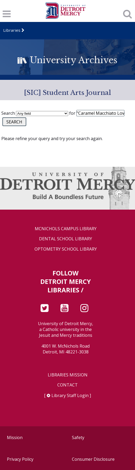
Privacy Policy (20, 459)
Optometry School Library (65, 249)
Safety (78, 437)
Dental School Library (65, 238)
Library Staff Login (70, 395)
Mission (15, 437)
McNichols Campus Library (66, 228)
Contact (67, 385)
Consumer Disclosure (93, 459)
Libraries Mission (68, 374)
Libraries (11, 30)
